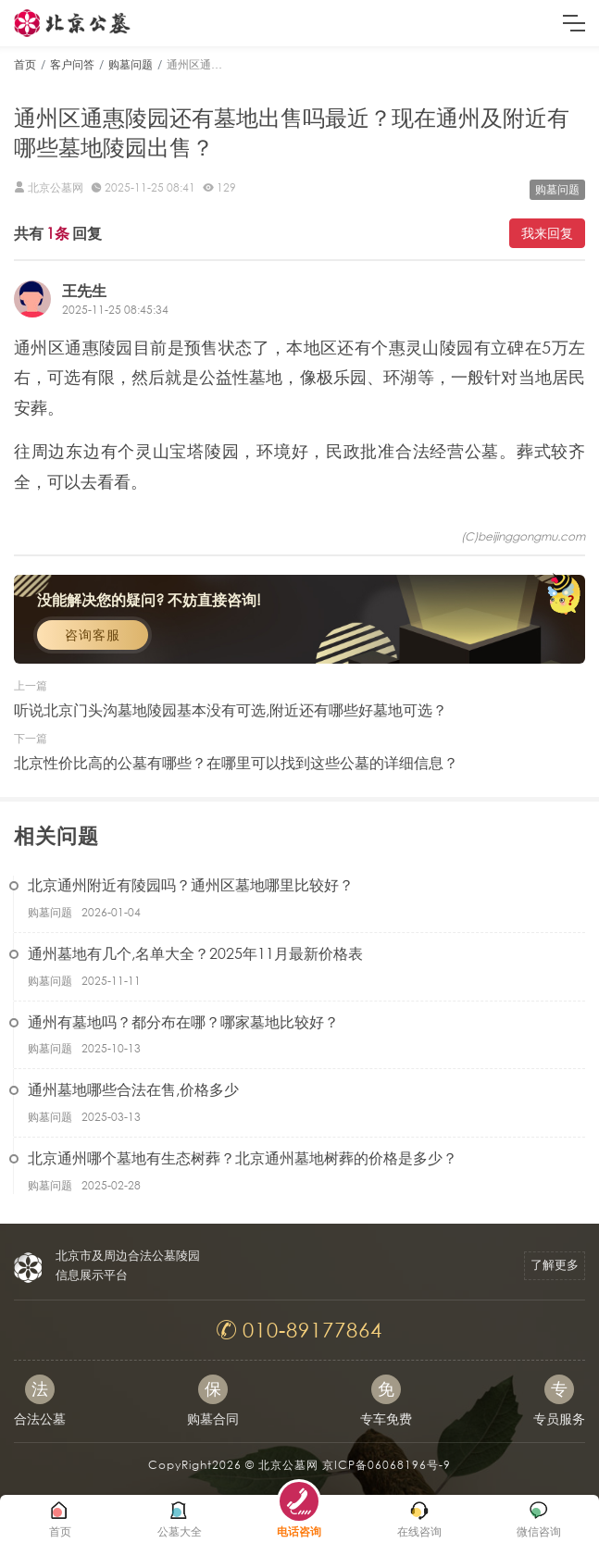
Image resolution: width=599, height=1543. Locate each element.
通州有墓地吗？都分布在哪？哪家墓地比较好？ (183, 1021)
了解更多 (554, 1265)
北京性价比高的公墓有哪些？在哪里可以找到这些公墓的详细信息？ (236, 762)
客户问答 (72, 64)
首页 (25, 64)
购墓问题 (130, 64)
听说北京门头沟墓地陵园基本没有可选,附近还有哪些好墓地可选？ (230, 709)
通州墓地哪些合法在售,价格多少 (133, 1089)
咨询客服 (92, 634)
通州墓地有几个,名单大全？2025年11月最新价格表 (195, 953)
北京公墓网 (288, 1465)
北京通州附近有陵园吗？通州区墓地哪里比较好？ (191, 884)
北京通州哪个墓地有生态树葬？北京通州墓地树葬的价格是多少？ (242, 1157)
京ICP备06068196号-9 (386, 1465)
